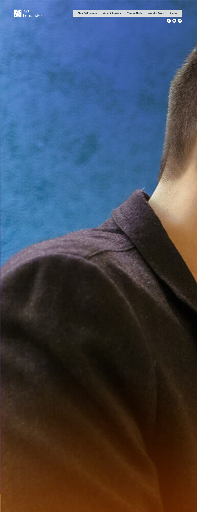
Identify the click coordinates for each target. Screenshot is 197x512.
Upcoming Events (156, 13)
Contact (173, 13)
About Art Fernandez (87, 13)
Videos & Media (134, 13)
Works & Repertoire (112, 13)
